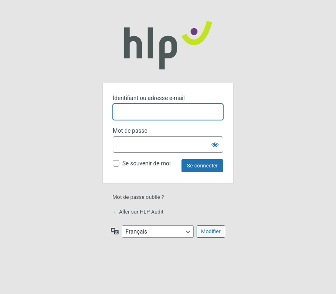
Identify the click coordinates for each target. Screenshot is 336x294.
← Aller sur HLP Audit (138, 212)
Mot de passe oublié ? (138, 197)
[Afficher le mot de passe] (215, 144)
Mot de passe (130, 130)
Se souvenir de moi (146, 163)
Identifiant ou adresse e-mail (149, 98)
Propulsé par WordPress (168, 45)
